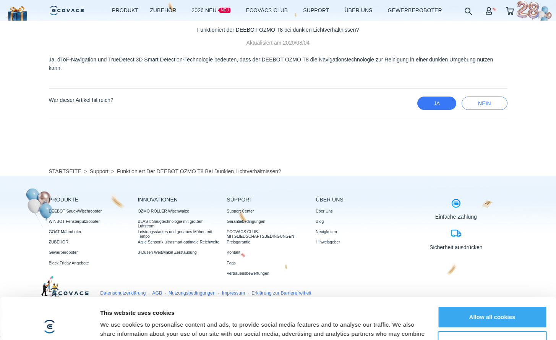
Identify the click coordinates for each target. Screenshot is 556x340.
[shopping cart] (509, 10)
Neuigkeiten (326, 231)
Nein (484, 103)
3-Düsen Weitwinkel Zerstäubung (167, 252)
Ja (437, 103)
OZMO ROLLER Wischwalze (163, 211)
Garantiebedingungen (246, 221)
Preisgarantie (238, 242)
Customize (492, 303)
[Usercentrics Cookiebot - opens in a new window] (49, 325)
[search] (467, 11)
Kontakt (233, 252)
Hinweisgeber (328, 242)
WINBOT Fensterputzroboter (74, 221)
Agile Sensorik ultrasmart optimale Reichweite (178, 242)
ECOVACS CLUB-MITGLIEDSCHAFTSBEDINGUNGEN (260, 233)
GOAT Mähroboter (65, 231)
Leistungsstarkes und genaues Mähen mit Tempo (175, 233)
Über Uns (324, 211)
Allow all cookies (492, 278)
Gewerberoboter (63, 252)
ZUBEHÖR (58, 242)
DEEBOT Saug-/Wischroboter (75, 211)
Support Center (240, 211)
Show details (118, 325)
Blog (320, 221)
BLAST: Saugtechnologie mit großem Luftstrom (170, 223)
